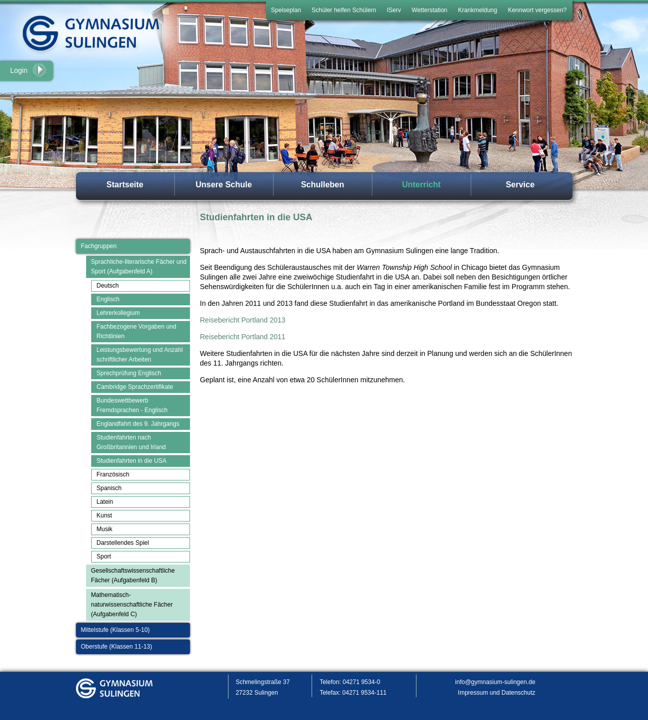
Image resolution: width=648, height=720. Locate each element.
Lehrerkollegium (118, 312)
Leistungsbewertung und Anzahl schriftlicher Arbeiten (140, 354)
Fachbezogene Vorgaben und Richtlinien (136, 331)
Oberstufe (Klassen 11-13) (117, 646)
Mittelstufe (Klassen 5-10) (115, 629)
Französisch (113, 474)
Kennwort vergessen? (537, 10)
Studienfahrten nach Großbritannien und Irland (131, 442)
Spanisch (109, 488)
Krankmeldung (477, 10)
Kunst (104, 515)
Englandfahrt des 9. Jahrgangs (138, 423)
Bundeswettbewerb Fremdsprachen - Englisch (132, 405)
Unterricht (421, 184)
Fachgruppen (99, 246)
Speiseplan (286, 10)
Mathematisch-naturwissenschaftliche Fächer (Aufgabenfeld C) (132, 604)
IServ (394, 10)
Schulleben (322, 184)
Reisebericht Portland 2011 (243, 337)
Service (520, 184)
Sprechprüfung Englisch (129, 373)
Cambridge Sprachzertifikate (135, 386)
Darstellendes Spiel (123, 542)
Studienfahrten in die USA (132, 460)
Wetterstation (429, 10)
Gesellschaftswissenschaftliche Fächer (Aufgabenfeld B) (133, 575)
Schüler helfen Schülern (344, 10)
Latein (105, 501)
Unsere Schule (224, 184)
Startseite (124, 184)
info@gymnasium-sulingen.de (495, 682)
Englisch (108, 299)
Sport (104, 556)
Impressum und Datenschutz (497, 692)
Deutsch (108, 285)
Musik (104, 529)
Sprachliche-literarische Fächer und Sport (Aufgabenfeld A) (139, 266)
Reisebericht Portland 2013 (243, 320)
